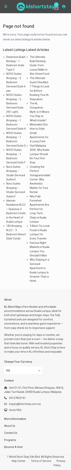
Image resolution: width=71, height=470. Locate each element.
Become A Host (13, 446)
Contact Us (10, 432)
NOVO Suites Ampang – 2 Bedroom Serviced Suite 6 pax (16, 82)
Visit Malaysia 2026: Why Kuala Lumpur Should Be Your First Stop (39, 154)
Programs (10, 440)
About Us (9, 425)
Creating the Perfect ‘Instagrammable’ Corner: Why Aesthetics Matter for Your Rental (40, 179)
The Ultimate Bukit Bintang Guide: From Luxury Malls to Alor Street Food (39, 65)
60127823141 (17, 397)
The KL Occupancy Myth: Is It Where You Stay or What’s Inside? (39, 112)
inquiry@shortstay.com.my (25, 403)
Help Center (19, 460)
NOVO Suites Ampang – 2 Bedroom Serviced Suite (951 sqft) (14, 103)
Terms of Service (41, 460)
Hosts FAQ (15, 410)
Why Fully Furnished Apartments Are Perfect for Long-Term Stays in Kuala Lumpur (39, 209)
